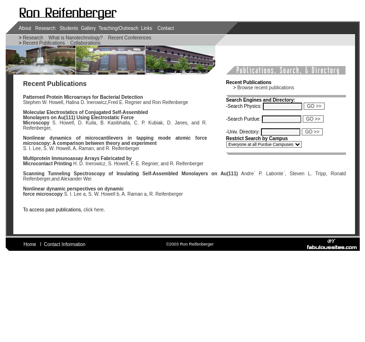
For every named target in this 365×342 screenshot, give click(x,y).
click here (94, 209)
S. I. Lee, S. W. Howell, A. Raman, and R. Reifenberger (115, 143)
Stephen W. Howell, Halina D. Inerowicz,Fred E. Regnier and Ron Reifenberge (105, 100)
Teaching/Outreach (118, 28)
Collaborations (85, 43)
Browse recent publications (265, 87)
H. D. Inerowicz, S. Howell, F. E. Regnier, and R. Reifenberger (113, 161)
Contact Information (64, 244)
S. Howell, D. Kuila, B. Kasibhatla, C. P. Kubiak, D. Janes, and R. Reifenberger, (115, 120)
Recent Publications (43, 43)
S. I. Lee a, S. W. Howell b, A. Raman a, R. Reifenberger (103, 191)
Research (45, 28)
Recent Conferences (129, 37)
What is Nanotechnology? (75, 37)
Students (68, 28)
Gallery (88, 28)
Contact (165, 28)
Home (30, 244)
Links (146, 28)
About (25, 28)
